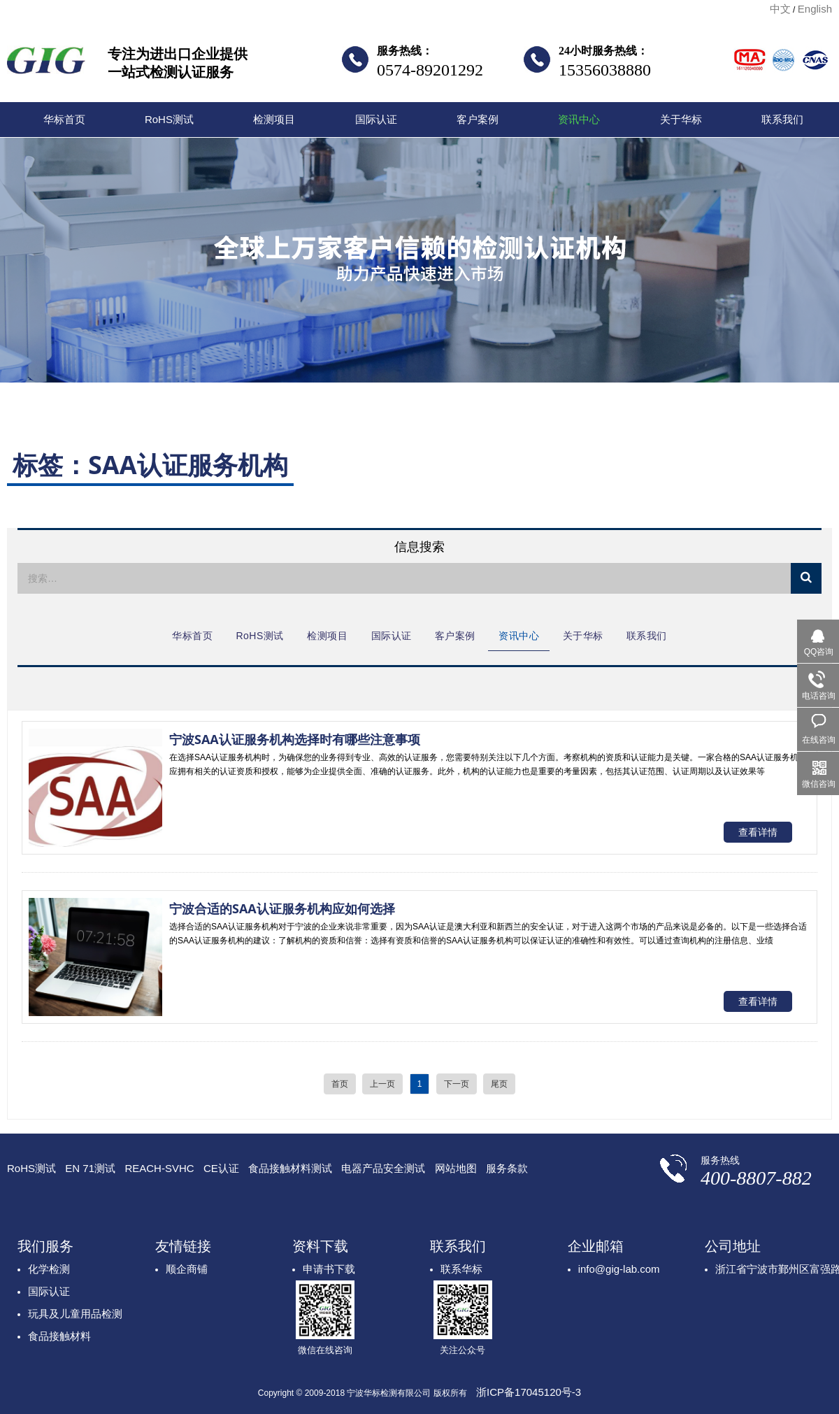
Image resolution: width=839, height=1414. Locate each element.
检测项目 (274, 119)
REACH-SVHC (159, 1168)
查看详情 (757, 832)
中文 (780, 9)
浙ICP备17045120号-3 (528, 1392)
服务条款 (507, 1168)
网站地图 (456, 1168)
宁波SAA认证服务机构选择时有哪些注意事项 (294, 739)
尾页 (499, 1084)
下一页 (456, 1084)
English (815, 9)
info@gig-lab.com (619, 1269)
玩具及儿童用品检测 (75, 1314)
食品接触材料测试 (290, 1168)
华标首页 (64, 119)
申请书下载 (329, 1269)
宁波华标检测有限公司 (46, 64)
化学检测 (49, 1269)
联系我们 (782, 119)
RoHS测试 (169, 119)
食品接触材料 (59, 1336)
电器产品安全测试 (383, 1168)
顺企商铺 (187, 1269)
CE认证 (221, 1168)
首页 (339, 1084)
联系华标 (461, 1269)
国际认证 (376, 119)
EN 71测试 (90, 1168)
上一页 (382, 1084)
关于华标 (681, 119)
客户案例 (478, 119)
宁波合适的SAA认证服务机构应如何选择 (282, 908)
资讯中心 (579, 119)
